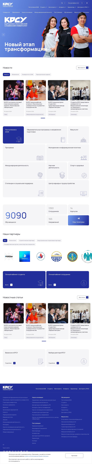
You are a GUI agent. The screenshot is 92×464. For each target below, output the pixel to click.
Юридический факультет (68, 424)
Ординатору (64, 410)
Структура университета (10, 402)
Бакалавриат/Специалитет (39, 428)
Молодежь (6, 424)
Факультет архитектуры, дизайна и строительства (75, 434)
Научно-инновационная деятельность (14, 427)
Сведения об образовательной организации (15, 397)
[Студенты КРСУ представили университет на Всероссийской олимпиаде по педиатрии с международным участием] (80, 98)
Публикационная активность (40, 402)
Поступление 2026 (66, 400)
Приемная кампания (37, 426)
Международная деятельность (11, 422)
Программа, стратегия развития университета (16, 400)
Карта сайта (6, 448)
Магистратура (36, 431)
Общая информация (8, 432)
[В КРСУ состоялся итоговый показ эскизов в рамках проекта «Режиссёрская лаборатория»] (13, 98)
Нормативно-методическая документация (44, 400)
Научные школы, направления (40, 415)
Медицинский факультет (68, 431)
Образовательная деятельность (12, 429)
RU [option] (62, 3)
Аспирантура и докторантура (40, 412)
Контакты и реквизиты (9, 405)
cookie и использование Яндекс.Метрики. (36, 456)
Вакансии (5, 407)
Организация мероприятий (10, 410)
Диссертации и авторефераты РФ (41, 405)
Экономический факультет (68, 422)
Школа (34, 443)
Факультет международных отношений (72, 429)
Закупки (5, 419)
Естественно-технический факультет (71, 419)
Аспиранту (64, 407)
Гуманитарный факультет (68, 427)
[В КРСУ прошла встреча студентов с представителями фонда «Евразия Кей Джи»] (58, 98)
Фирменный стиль (8, 417)
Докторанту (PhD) (66, 412)
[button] (48, 56)
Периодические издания (9, 415)
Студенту (64, 402)
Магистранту (65, 405)
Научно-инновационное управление (42, 410)
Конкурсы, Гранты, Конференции (41, 407)
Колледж (34, 441)
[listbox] (63, 3)
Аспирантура (35, 433)
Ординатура (35, 438)
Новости (5, 412)
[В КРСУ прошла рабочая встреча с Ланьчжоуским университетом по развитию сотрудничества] (36, 98)
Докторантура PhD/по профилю (41, 436)
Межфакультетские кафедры (69, 436)
